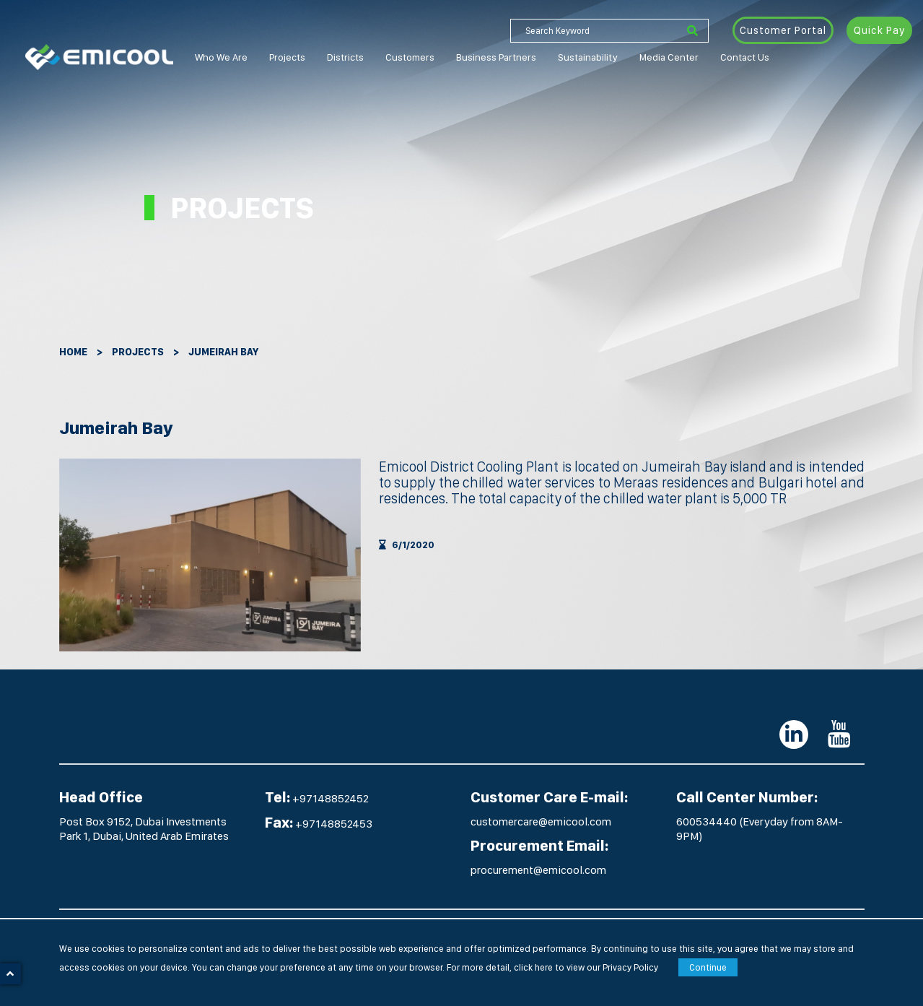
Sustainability (588, 57)
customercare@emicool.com (541, 821)
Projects (287, 57)
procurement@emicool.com (538, 870)
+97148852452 (330, 798)
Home (73, 351)
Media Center (669, 57)
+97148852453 (333, 824)
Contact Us (744, 57)
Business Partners (496, 57)
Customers (409, 57)
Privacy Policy (630, 967)
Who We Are (221, 57)
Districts (345, 57)
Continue (708, 967)
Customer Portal (783, 30)
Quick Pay (879, 30)
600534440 (707, 821)
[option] (210, 555)
